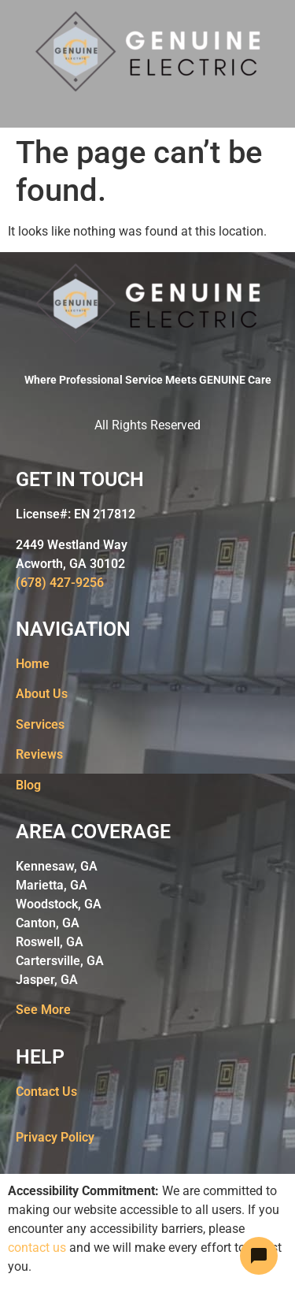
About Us (42, 693)
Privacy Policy (55, 1137)
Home (33, 663)
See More (43, 1009)
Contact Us (46, 1091)
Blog (28, 785)
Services (40, 724)
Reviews (39, 754)
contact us (37, 1247)
